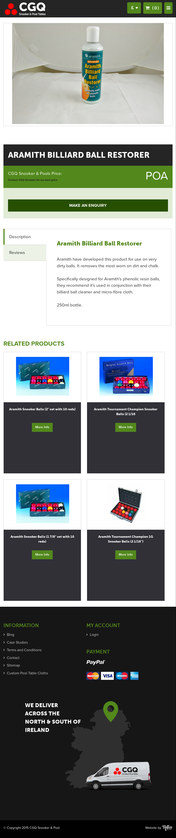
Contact (13, 658)
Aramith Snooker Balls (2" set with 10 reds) (42, 409)
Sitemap (13, 665)
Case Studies (17, 642)
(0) (153, 8)
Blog (10, 634)
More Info (42, 427)
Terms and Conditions (24, 650)
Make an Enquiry (88, 205)
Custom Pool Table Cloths (27, 673)
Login (94, 634)
